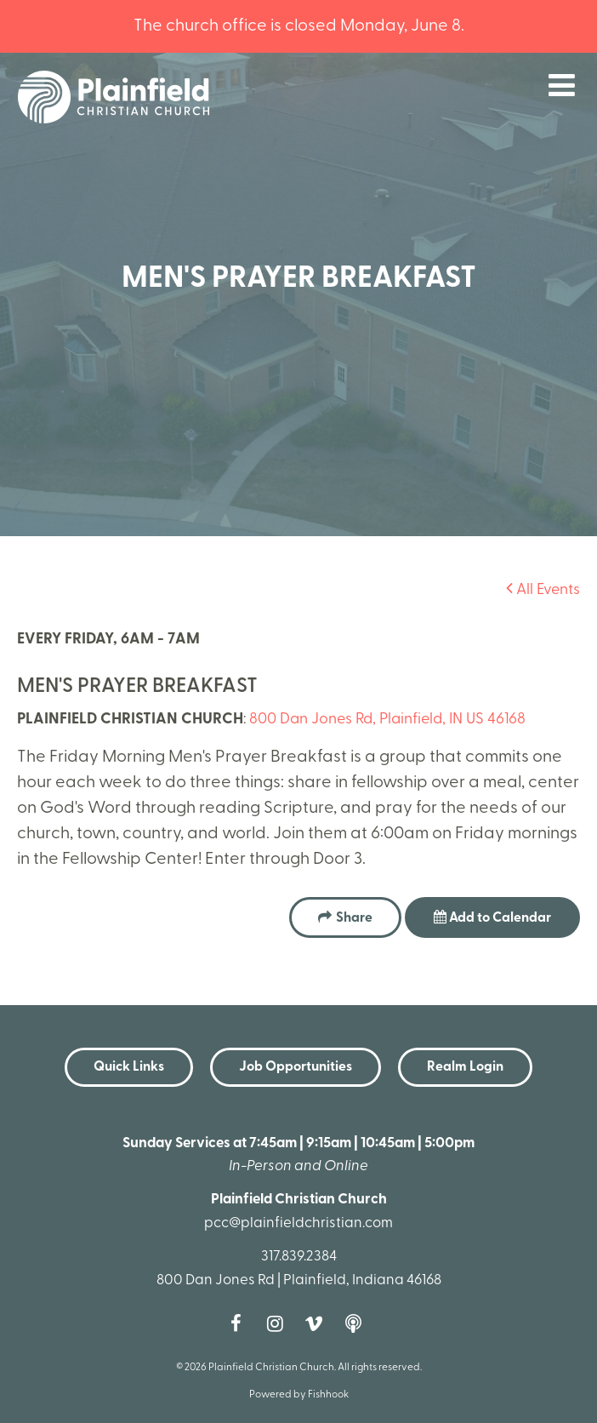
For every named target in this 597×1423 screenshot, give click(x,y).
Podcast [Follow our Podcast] (357, 1323)
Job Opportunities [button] (295, 1067)
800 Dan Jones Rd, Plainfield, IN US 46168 (387, 720)
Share (354, 918)
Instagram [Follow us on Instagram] (279, 1323)
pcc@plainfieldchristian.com (298, 1223)
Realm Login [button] (465, 1067)
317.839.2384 (299, 1256)
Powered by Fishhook (299, 1395)
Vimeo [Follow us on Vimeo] (318, 1323)
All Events (543, 590)
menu (562, 85)
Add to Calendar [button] (492, 917)
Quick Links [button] (129, 1067)
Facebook (240, 1323)
